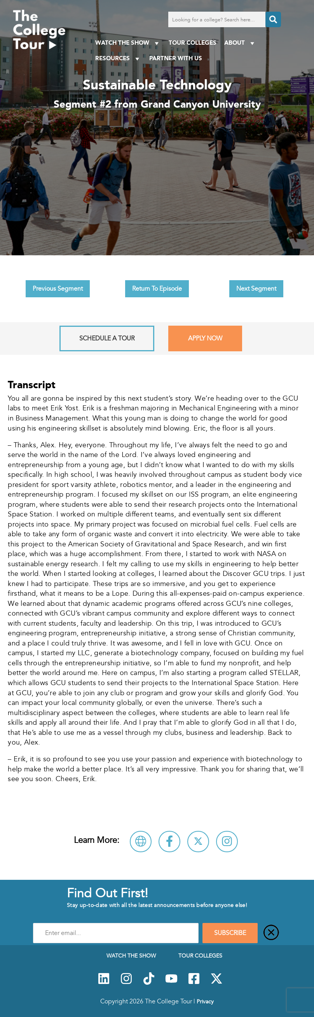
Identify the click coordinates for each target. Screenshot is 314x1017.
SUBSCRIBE (230, 933)
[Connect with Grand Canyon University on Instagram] (227, 841)
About (240, 43)
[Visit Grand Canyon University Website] (141, 841)
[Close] (271, 933)
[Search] (273, 19)
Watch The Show (128, 43)
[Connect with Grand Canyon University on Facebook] (169, 841)
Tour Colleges (192, 42)
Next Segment (256, 289)
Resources (118, 58)
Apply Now (205, 338)
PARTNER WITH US (175, 58)
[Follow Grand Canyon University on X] (198, 841)
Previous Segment (58, 289)
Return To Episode (157, 289)
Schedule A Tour (106, 338)
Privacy (205, 1001)
